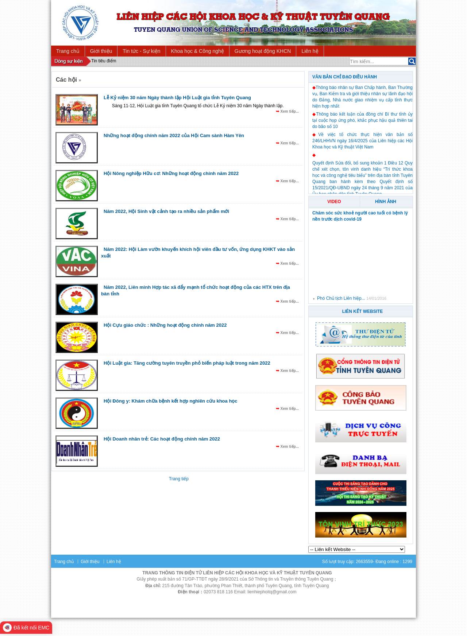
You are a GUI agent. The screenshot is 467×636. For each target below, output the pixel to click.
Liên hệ (114, 561)
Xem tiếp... (289, 111)
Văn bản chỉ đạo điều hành (344, 77)
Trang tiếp (179, 478)
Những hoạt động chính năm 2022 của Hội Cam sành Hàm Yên (174, 135)
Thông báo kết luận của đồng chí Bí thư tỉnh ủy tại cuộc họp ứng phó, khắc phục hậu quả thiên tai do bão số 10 (362, 120)
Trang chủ (64, 561)
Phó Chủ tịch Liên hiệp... (341, 298)
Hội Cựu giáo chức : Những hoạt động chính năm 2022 (165, 325)
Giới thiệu (90, 561)
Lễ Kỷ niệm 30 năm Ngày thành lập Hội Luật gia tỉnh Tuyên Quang (177, 97)
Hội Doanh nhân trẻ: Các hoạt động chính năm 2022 (162, 439)
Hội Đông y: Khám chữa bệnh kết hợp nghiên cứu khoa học (171, 401)
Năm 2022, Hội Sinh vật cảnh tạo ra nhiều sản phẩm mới (166, 211)
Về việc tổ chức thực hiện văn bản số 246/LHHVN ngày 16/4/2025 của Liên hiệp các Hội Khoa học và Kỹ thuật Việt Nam (362, 141)
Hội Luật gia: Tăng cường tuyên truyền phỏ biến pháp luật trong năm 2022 (187, 363)
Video (334, 201)
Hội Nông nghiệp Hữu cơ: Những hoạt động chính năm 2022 (171, 173)
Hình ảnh (385, 201)
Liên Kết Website (362, 311)
